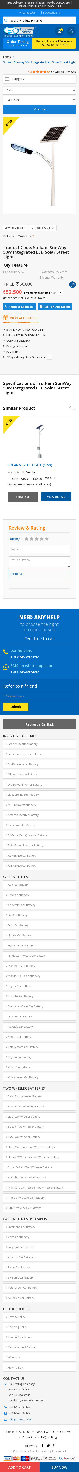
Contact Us (27, 12)
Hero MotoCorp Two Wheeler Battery (30, 1147)
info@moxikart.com (20, 1419)
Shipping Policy (16, 1327)
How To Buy (14, 1367)
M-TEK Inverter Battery (21, 805)
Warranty (13, 1357)
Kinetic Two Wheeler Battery (25, 1106)
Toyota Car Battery (19, 1057)
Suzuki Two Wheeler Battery (25, 1127)
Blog (54, 1437)
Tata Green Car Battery (21, 1288)
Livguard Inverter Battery (23, 795)
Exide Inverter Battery (21, 825)
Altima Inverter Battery (21, 865)
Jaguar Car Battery (18, 986)
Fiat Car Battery (16, 915)
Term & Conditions (18, 1337)
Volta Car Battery (17, 1237)
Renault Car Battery (19, 1026)
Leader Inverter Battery (22, 744)
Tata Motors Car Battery (22, 1047)
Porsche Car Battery (19, 996)
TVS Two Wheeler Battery (23, 1137)
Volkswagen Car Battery (22, 1077)
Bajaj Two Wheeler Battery (24, 1096)
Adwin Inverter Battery (21, 855)
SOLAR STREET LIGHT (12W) (30, 465)
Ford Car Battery (17, 925)
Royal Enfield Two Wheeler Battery (29, 1167)
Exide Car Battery (18, 1267)
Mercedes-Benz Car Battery (24, 1006)
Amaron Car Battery (19, 1257)
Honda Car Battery (19, 935)
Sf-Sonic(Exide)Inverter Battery (26, 835)
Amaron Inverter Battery (22, 815)
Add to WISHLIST (43, 228)
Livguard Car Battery (20, 1247)
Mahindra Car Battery (20, 966)
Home (7, 57)
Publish (17, 574)
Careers (65, 1431)
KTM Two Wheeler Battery (23, 1208)
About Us (25, 1431)
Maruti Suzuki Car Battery (23, 976)
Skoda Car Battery (18, 1037)
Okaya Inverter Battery (21, 774)
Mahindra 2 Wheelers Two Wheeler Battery (34, 1187)
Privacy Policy (15, 1317)
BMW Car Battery (17, 895)
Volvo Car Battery (18, 1067)
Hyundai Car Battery (20, 945)
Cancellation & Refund (21, 1347)
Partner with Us (45, 1431)
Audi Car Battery (17, 884)
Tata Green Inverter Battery (24, 845)
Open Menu (39, 79)
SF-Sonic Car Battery (20, 1277)
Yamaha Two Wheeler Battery (26, 1177)
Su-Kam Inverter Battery (22, 764)
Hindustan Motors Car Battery (26, 955)
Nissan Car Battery (19, 1016)
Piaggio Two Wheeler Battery (25, 1198)
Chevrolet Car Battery (20, 905)
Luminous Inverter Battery (23, 754)
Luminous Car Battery (20, 1227)
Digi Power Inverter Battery (24, 784)
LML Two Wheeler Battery (23, 1116)
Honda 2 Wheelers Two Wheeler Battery (32, 1157)
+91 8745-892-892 (54, 44)
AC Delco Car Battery (20, 1298)
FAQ (43, 1437)
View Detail (56, 497)
